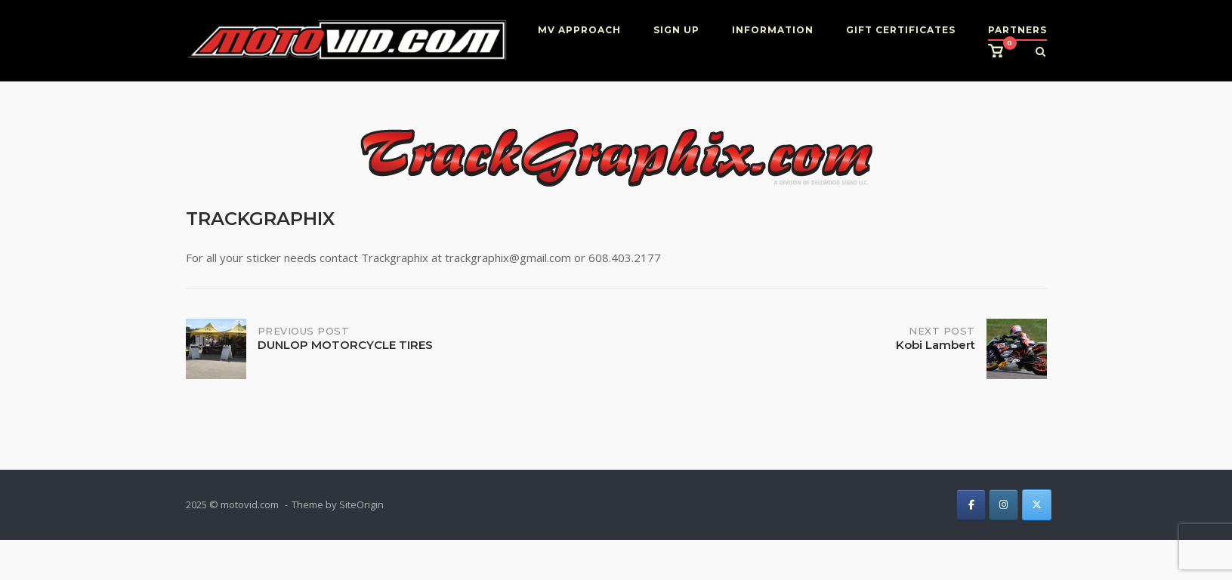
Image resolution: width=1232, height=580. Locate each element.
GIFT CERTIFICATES (901, 29)
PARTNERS (1017, 29)
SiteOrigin (361, 504)
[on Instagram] (1003, 504)
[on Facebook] (971, 504)
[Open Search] (1040, 53)
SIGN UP (676, 29)
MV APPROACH (579, 29)
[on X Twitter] (1036, 504)
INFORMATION (773, 29)
